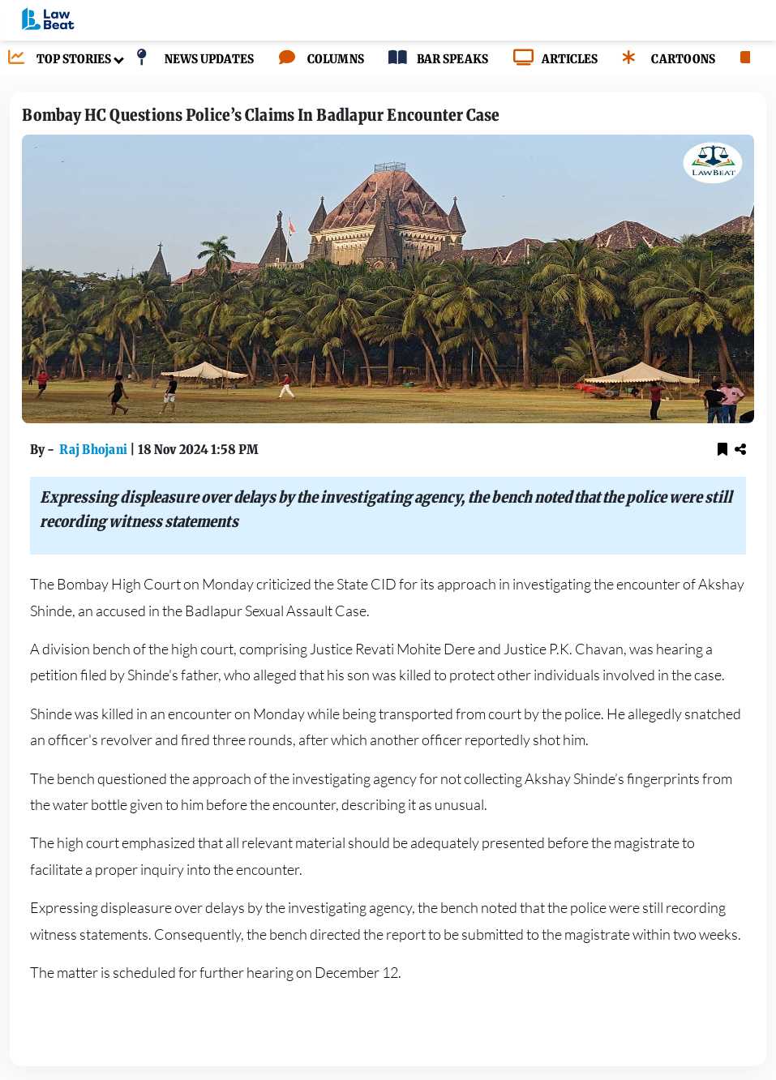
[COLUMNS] (317, 59)
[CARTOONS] (665, 59)
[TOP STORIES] (55, 59)
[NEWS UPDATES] (191, 59)
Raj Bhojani (94, 449)
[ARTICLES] (551, 59)
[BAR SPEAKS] (434, 59)
